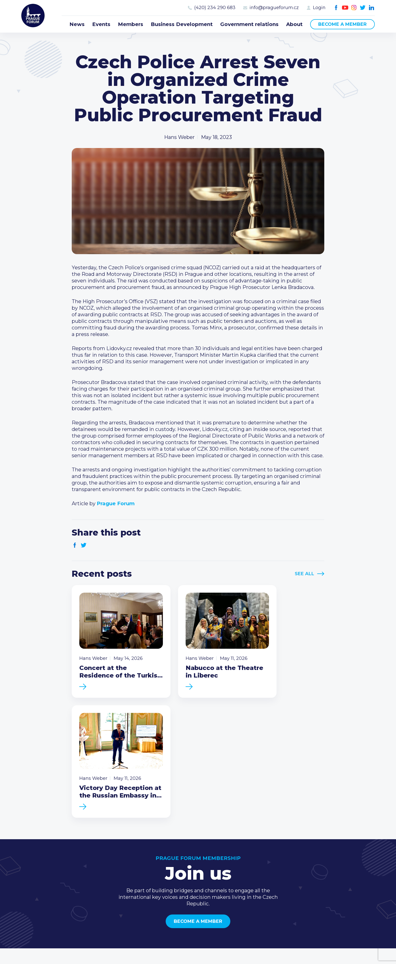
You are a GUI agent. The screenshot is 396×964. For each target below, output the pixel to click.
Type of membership (262, 860)
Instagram (354, 8)
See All (304, 573)
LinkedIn (371, 8)
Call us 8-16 (321, 852)
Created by (198, 947)
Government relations (249, 24)
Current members (259, 852)
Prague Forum (33, 16)
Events (101, 24)
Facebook (336, 8)
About (294, 24)
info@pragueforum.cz (274, 7)
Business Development (182, 24)
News (77, 24)
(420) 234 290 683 (214, 7)
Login (319, 7)
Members (130, 24)
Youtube (345, 8)
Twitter (363, 8)
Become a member (342, 24)
